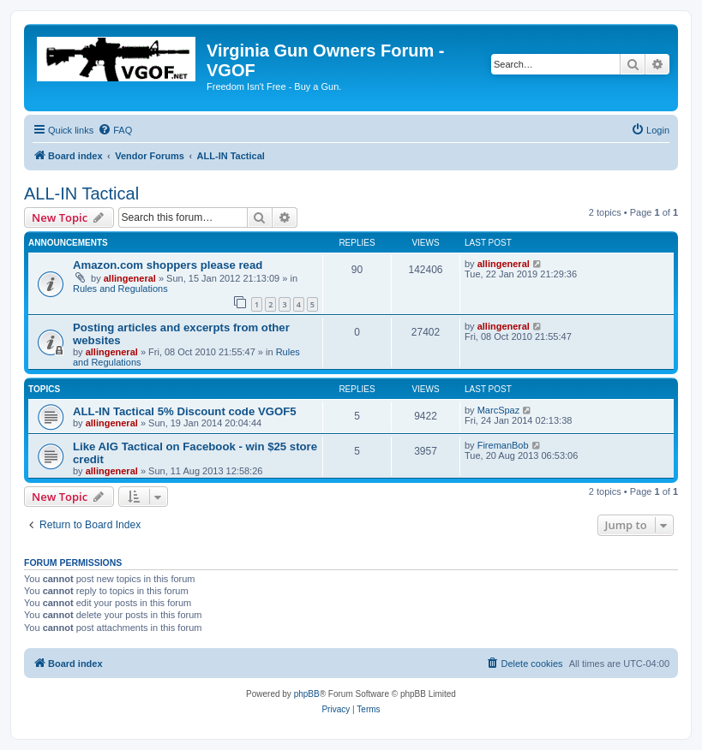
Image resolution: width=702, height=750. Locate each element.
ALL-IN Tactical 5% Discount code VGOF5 (185, 411)
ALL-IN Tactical (81, 193)
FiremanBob (503, 445)
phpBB (307, 694)
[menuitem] (115, 130)
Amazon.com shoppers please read (167, 265)
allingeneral (130, 278)
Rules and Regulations (120, 288)
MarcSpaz (498, 410)
